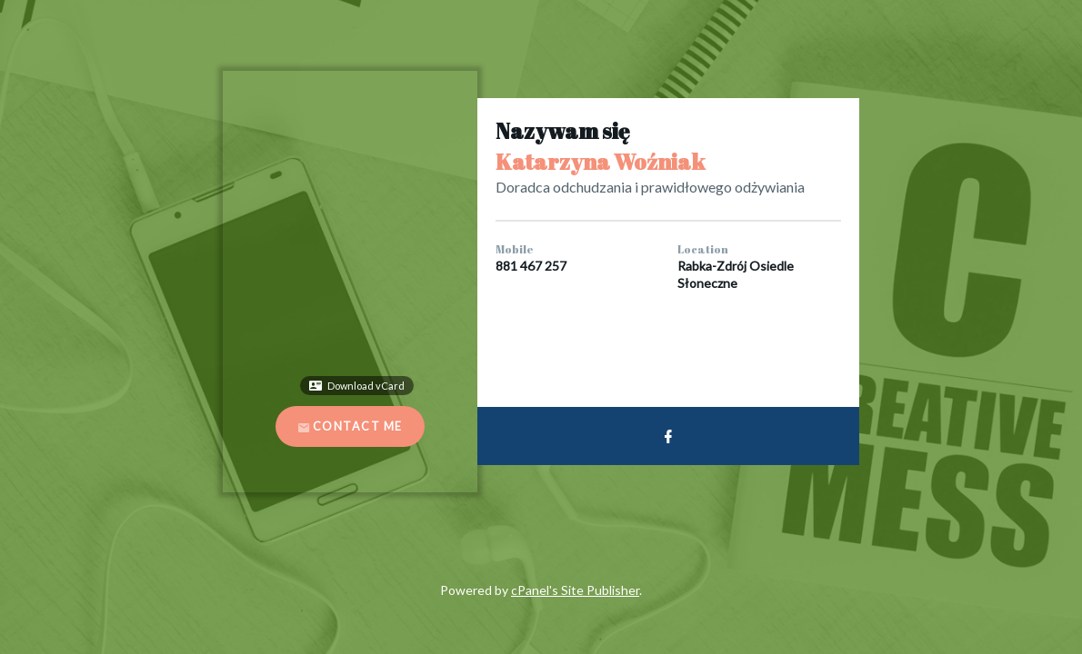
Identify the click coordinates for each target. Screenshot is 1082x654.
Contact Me (350, 426)
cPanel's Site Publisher (575, 590)
